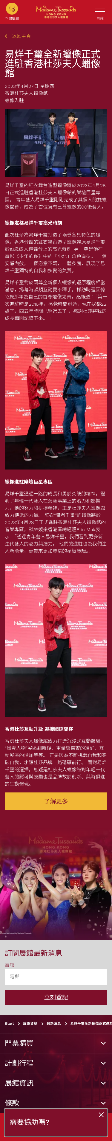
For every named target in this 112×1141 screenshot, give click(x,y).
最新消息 (54, 1024)
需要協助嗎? (30, 1122)
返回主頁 (18, 36)
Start (9, 1024)
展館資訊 (30, 1024)
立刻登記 (56, 997)
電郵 (9, 966)
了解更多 (56, 801)
